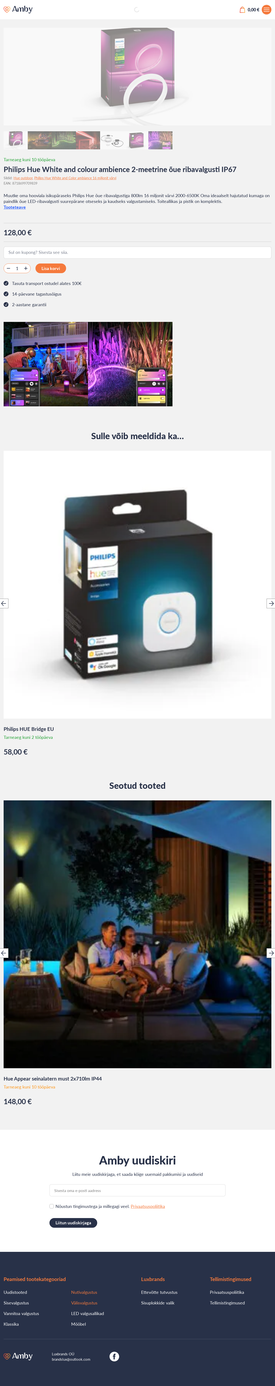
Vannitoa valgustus (21, 1313)
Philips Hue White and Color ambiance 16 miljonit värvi (75, 178)
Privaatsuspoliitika (148, 1206)
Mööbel (78, 1324)
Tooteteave (15, 207)
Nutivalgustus (84, 1292)
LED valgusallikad (87, 1313)
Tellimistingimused (227, 1302)
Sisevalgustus (16, 1302)
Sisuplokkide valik (157, 1302)
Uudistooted (15, 1292)
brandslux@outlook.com (71, 1359)
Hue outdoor (23, 178)
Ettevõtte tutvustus (159, 1292)
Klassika (11, 1324)
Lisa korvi (50, 268)
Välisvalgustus (84, 1302)
